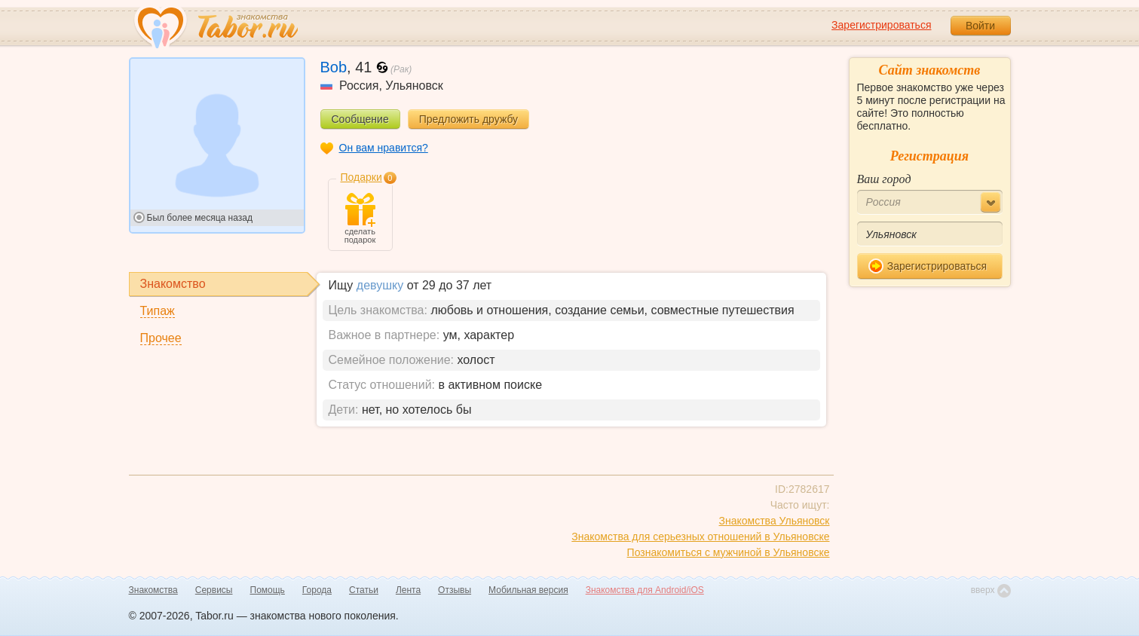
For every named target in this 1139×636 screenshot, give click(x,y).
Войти (980, 26)
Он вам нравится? (383, 148)
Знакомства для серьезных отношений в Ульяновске (700, 537)
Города (317, 590)
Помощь (267, 590)
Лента (408, 590)
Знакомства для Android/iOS (645, 590)
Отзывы (454, 590)
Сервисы (214, 590)
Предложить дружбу (468, 119)
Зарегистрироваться (881, 25)
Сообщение (360, 119)
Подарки (361, 177)
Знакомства (153, 590)
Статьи (363, 590)
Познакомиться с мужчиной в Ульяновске (728, 552)
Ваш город (884, 179)
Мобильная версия (528, 590)
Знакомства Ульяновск (774, 521)
